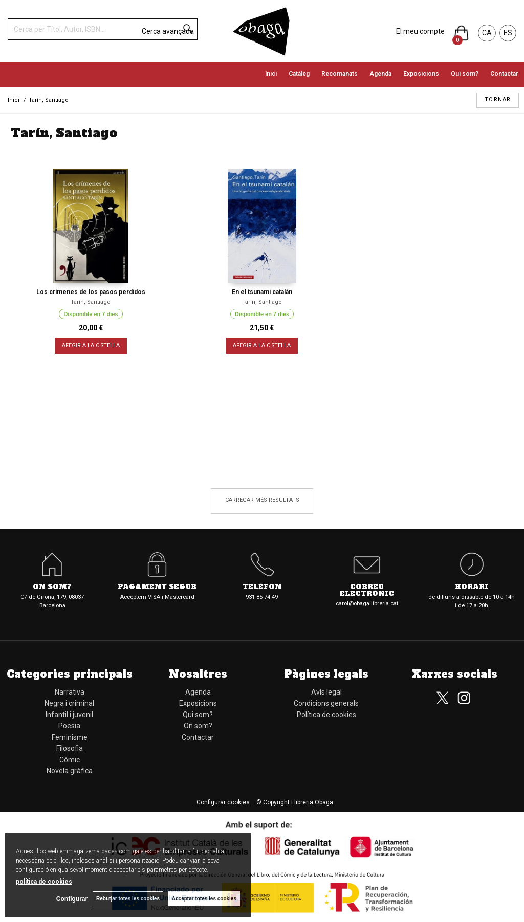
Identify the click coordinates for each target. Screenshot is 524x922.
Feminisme (70, 737)
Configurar (72, 899)
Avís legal (326, 692)
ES (508, 33)
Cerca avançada (168, 31)
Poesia (69, 726)
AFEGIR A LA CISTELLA (90, 345)
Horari (471, 587)
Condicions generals (326, 703)
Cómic (69, 760)
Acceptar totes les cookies (204, 899)
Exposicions (421, 73)
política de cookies (44, 881)
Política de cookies (326, 714)
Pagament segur (157, 587)
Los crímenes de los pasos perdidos (90, 292)
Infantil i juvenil (69, 714)
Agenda (380, 73)
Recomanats (339, 73)
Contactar (504, 73)
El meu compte (420, 31)
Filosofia (69, 748)
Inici (271, 73)
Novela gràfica (70, 771)
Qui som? (464, 73)
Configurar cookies (223, 802)
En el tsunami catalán (262, 292)
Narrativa (69, 692)
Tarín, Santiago (91, 302)
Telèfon (262, 587)
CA (487, 33)
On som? (52, 587)
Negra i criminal (69, 703)
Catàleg (299, 73)
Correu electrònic (367, 590)
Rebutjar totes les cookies (128, 899)
